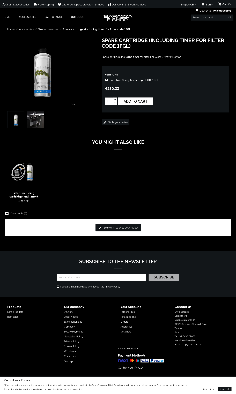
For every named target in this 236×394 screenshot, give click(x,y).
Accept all (224, 389)
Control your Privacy (131, 367)
